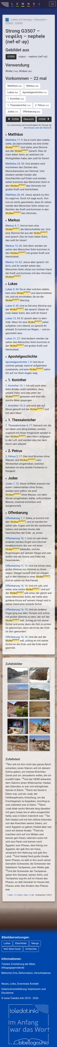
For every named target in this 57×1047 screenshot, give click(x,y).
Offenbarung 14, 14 (16, 585)
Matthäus (14, 134)
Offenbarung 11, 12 (16, 565)
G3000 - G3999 (14, 23)
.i (39, 3)
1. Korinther (15, 380)
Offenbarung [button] (31, 111)
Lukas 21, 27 (12, 338)
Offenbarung (16, 513)
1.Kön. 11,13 (13, 895)
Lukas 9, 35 (11, 305)
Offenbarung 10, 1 (15, 538)
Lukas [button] (12, 92)
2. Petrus (13, 451)
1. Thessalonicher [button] (19, 105)
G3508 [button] (44, 119)
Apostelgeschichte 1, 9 (18, 361)
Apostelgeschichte (21, 356)
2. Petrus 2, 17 (13, 456)
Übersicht (40, 19)
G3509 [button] (11, 56)
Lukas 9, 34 (11, 289)
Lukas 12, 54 (12, 318)
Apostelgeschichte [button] (34, 92)
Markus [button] (32, 85)
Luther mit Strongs (21, 19)
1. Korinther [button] (15, 98)
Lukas (11, 284)
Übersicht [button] (29, 119)
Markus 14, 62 (13, 262)
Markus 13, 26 (13, 245)
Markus (12, 220)
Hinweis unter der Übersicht (39, 128)
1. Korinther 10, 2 (15, 405)
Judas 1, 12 (12, 483)
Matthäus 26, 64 (14, 194)
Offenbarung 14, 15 (16, 609)
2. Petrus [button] (42, 105)
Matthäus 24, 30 (14, 163)
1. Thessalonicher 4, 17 (18, 425)
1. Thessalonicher (20, 420)
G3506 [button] (13, 119)
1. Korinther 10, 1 (15, 385)
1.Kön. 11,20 (28, 895)
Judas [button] (12, 111)
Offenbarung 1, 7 (14, 518)
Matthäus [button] (14, 85)
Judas (11, 478)
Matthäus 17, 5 (13, 139)
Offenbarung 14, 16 (16, 636)
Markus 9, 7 (12, 225)
